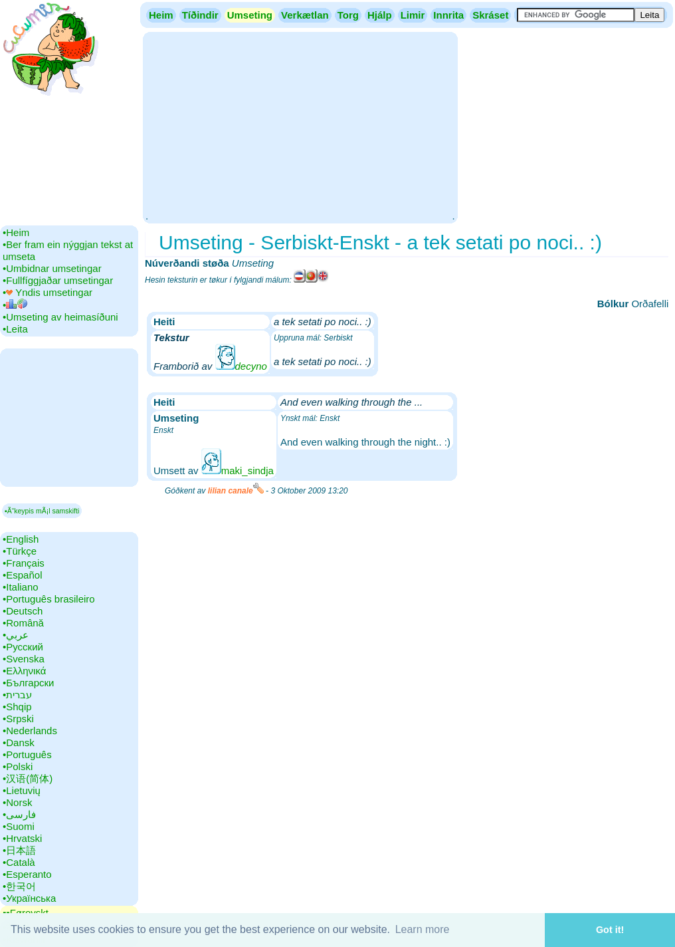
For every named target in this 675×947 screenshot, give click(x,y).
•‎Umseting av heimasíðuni (60, 317)
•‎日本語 (19, 850)
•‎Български (28, 682)
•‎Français (24, 563)
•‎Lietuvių (22, 790)
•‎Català (19, 862)
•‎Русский (23, 646)
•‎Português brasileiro (49, 599)
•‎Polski (18, 766)
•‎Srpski (18, 718)
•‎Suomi (19, 826)
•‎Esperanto (27, 874)
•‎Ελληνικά (24, 670)
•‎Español (22, 575)
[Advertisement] (300, 126)
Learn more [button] (422, 929)
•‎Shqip (17, 706)
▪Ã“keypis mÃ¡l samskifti (42, 511)
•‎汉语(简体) (27, 778)
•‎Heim (16, 232)
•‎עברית (17, 694)
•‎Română (23, 622)
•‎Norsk (17, 802)
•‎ (15, 305)
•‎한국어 (19, 886)
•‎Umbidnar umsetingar (52, 268)
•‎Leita (15, 329)
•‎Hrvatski (22, 838)
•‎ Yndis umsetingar (47, 292)
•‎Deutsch (23, 610)
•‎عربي (16, 634)
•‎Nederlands (30, 730)
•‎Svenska (24, 658)
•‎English (21, 539)
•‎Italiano (21, 587)
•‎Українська (29, 898)
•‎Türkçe (20, 551)
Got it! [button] (610, 929)
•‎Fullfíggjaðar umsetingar (58, 280)
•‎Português (27, 754)
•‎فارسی (19, 814)
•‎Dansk (19, 742)
